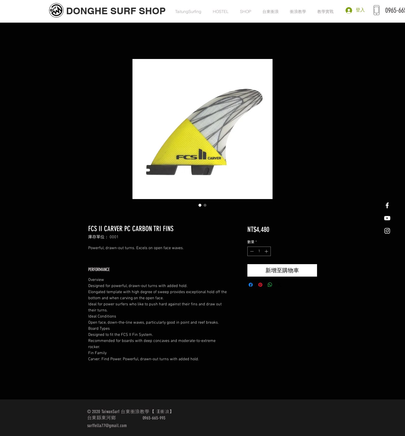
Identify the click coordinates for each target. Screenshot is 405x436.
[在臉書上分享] (251, 285)
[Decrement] (251, 251)
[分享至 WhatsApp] (270, 285)
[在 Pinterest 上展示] (260, 285)
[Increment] (267, 251)
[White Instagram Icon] (387, 231)
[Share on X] (280, 285)
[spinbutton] (259, 251)
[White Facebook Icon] (387, 205)
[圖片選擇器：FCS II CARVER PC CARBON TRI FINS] (200, 205)
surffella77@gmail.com (107, 425)
